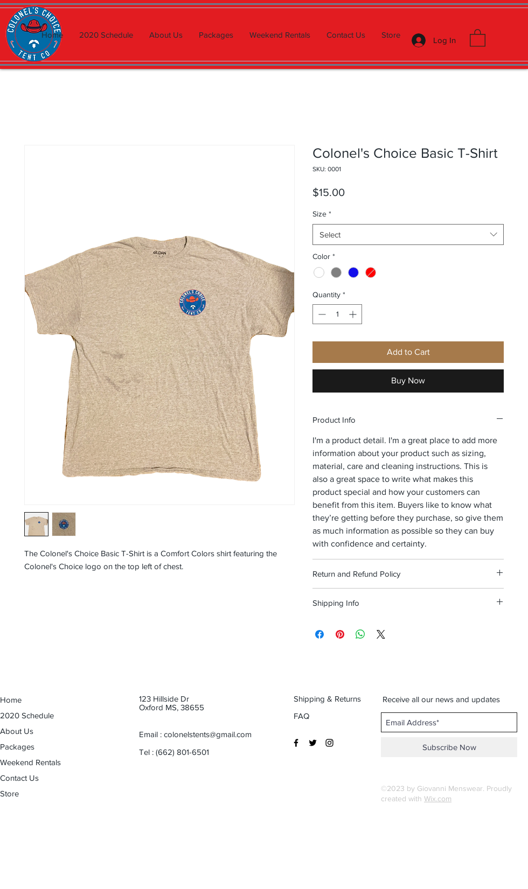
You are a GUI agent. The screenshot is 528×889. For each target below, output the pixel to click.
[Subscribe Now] (449, 747)
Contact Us (19, 777)
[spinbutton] (337, 314)
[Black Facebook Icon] (296, 743)
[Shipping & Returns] (328, 699)
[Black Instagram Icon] (329, 743)
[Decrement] (321, 314)
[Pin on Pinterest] (340, 634)
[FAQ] (302, 716)
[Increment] (353, 314)
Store (9, 793)
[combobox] (408, 234)
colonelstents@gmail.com (208, 734)
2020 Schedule (27, 715)
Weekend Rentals (30, 762)
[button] (477, 37)
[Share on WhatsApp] (360, 634)
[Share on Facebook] (319, 634)
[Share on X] (380, 634)
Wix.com (437, 798)
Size (321, 213)
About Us (16, 731)
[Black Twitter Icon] (313, 743)
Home (11, 699)
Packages (17, 746)
